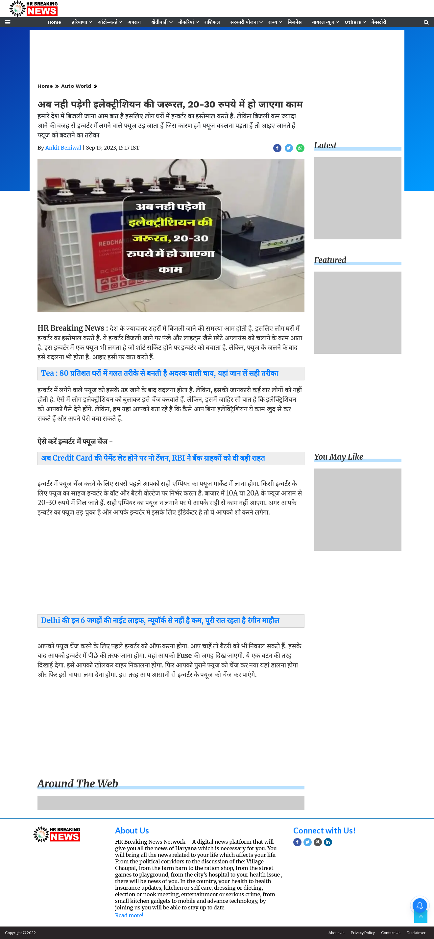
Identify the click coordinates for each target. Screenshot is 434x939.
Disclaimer (416, 932)
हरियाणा (79, 22)
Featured (330, 260)
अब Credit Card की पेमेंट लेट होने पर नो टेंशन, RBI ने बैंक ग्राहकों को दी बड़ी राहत (153, 458)
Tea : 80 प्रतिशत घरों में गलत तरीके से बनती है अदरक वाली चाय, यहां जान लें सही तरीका (159, 373)
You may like (339, 457)
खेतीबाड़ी (159, 22)
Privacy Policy (363, 932)
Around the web (77, 783)
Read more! (129, 915)
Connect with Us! (324, 830)
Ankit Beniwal (63, 147)
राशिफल (212, 22)
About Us (132, 830)
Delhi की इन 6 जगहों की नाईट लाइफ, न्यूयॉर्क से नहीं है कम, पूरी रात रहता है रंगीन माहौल (160, 620)
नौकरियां (186, 22)
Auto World (76, 86)
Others (353, 22)
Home (54, 22)
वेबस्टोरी (379, 22)
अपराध (134, 22)
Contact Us (390, 932)
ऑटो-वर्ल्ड (107, 22)
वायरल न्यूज (323, 22)
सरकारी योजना (244, 22)
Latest (325, 145)
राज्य (272, 22)
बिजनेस (295, 22)
